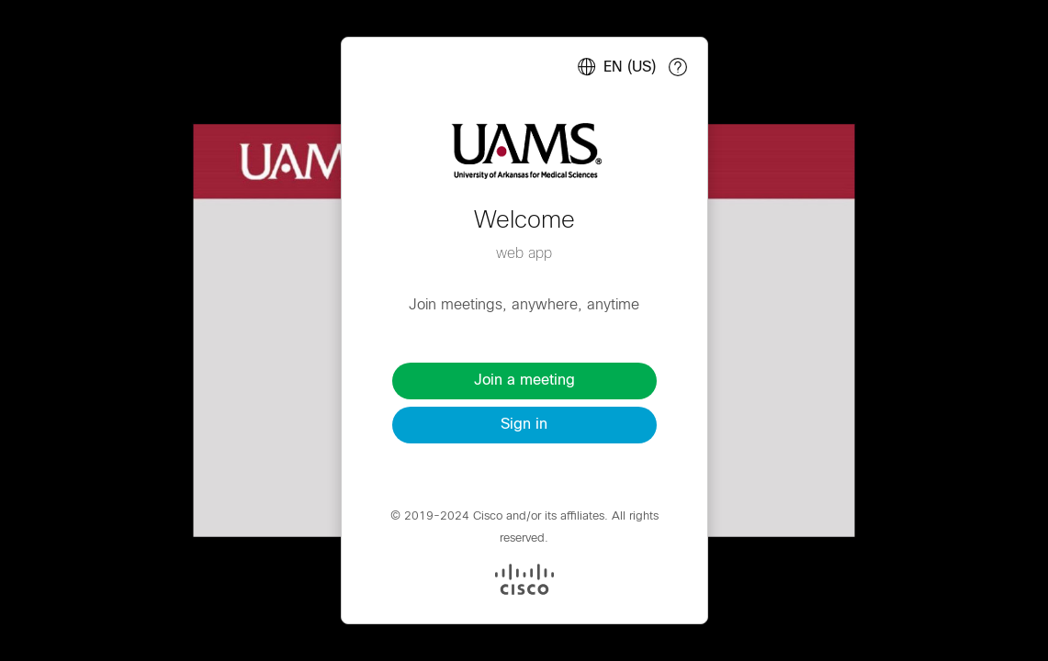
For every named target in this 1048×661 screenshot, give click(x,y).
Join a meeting (524, 380)
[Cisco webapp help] (678, 67)
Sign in (524, 424)
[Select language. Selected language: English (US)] (612, 67)
